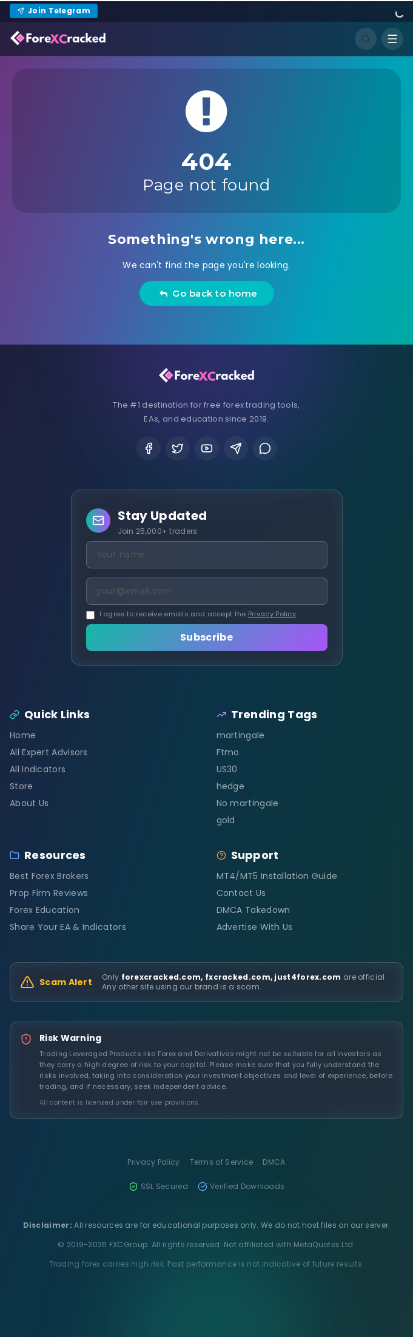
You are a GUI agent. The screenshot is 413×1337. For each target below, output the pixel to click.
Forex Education (45, 910)
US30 (227, 769)
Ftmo (228, 752)
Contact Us (241, 893)
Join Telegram (53, 10)
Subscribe (206, 637)
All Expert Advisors (49, 752)
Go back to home (208, 293)
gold (226, 820)
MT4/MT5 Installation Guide (277, 876)
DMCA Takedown (253, 910)
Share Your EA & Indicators (68, 927)
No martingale (248, 803)
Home (23, 735)
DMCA (274, 1162)
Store (21, 786)
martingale (241, 735)
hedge (231, 786)
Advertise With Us (255, 927)
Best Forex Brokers (49, 876)
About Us (29, 803)
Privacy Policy (272, 614)
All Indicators (37, 769)
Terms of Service (222, 1162)
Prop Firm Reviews (49, 893)
